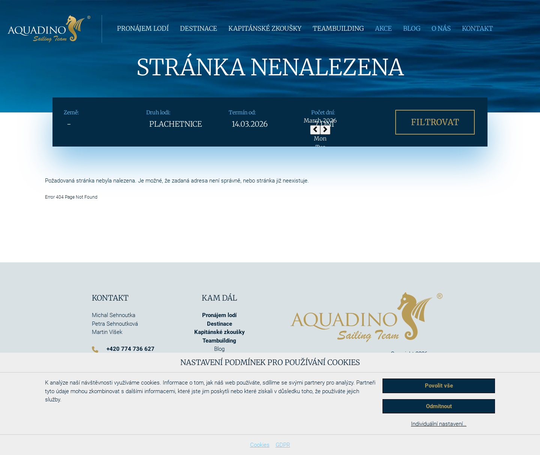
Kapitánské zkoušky (265, 28)
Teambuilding (338, 28)
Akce (383, 28)
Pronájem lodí (143, 28)
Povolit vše (439, 385)
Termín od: (242, 112)
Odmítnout (439, 406)
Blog (411, 28)
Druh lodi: (158, 112)
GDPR (283, 445)
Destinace (198, 28)
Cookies (260, 445)
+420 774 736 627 (130, 349)
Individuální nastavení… (438, 424)
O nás (441, 28)
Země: (71, 112)
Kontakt (477, 28)
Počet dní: (323, 112)
